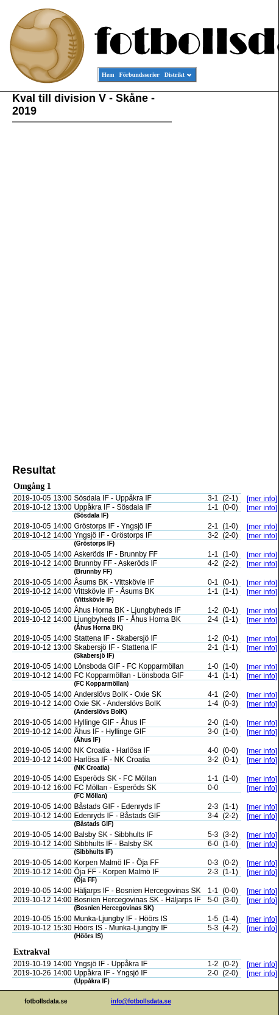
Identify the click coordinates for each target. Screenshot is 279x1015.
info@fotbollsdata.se (141, 1001)
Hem (108, 74)
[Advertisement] (223, 278)
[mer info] (262, 498)
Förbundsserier (139, 74)
